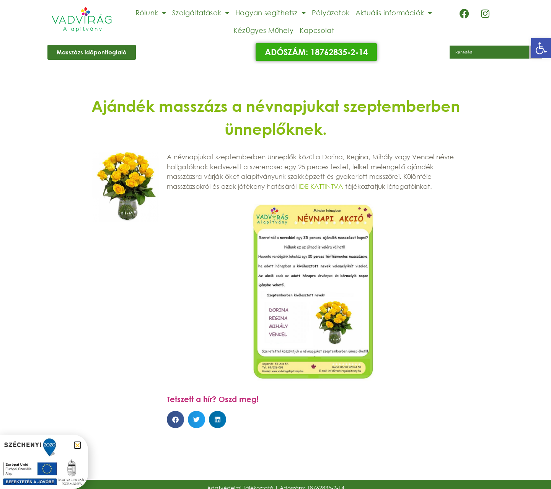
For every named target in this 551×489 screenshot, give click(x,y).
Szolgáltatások (200, 12)
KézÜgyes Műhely (263, 30)
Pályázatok (330, 12)
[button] (541, 48)
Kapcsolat (317, 30)
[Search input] (491, 52)
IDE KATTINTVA (320, 186)
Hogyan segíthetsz (270, 12)
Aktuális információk (393, 12)
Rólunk (150, 12)
